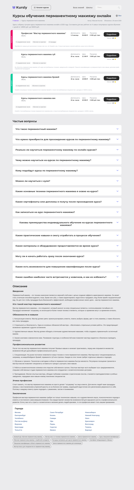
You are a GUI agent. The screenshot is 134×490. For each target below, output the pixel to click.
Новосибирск (90, 412)
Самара (53, 418)
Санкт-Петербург (56, 412)
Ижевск (53, 430)
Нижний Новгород (92, 415)
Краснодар (19, 427)
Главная (16, 21)
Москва (18, 412)
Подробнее (111, 34)
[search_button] (119, 7)
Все (118, 16)
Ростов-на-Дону (21, 421)
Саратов (53, 427)
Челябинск (19, 418)
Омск (87, 418)
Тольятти (18, 430)
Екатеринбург (20, 415)
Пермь (52, 424)
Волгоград (89, 424)
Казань (52, 415)
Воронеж (18, 424)
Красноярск (89, 421)
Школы (89, 8)
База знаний (78, 8)
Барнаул (88, 430)
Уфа (51, 421)
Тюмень (88, 427)
